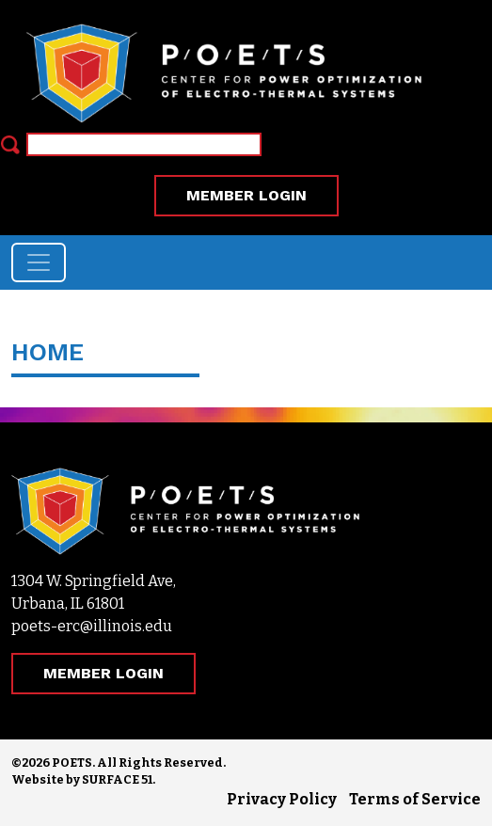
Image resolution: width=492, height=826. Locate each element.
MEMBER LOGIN (246, 195)
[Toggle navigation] (38, 262)
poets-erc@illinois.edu (91, 626)
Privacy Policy (282, 799)
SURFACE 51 (117, 779)
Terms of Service (415, 799)
